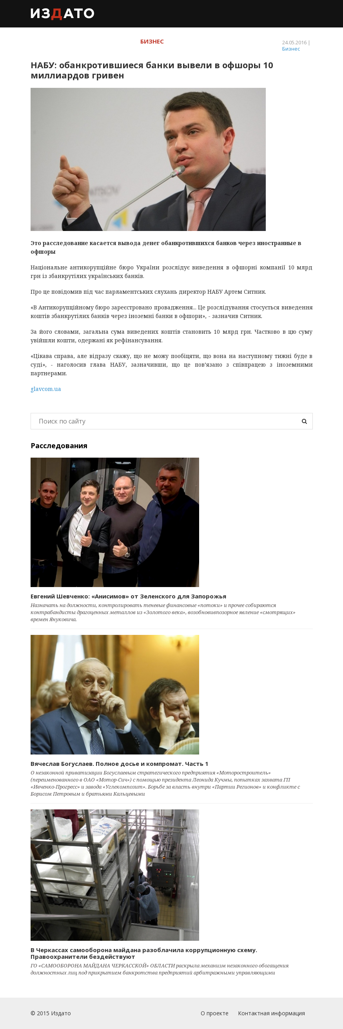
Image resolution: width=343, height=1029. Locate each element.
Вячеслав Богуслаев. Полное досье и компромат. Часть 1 (120, 763)
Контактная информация (271, 1013)
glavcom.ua (46, 389)
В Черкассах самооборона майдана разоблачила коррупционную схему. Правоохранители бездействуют (144, 953)
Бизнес (291, 48)
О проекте (215, 1013)
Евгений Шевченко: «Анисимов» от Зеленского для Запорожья (128, 596)
